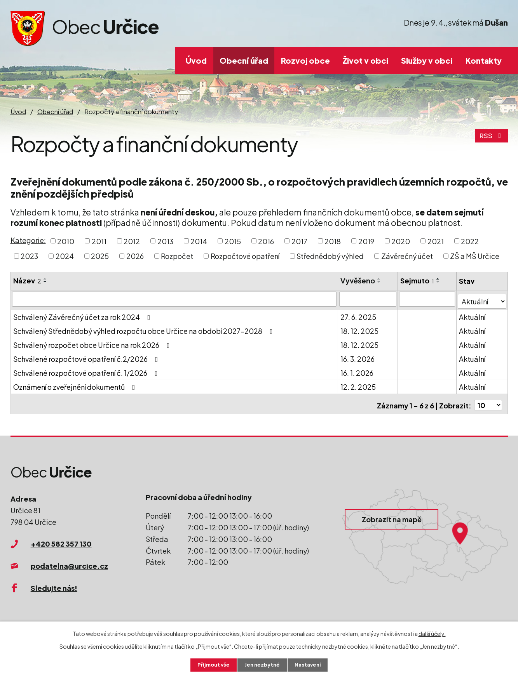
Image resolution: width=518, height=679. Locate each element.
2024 (65, 256)
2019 (366, 240)
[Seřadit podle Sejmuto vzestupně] (438, 278)
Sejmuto (417, 280)
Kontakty (484, 60)
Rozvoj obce (305, 60)
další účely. (432, 632)
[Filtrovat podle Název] (174, 299)
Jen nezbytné (262, 664)
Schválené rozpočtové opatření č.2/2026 (87, 356)
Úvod (196, 60)
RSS (491, 138)
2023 (29, 256)
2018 (332, 240)
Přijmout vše (211, 664)
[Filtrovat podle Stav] (482, 299)
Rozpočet (177, 256)
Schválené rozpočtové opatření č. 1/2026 (87, 370)
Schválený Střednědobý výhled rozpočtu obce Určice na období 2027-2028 (144, 328)
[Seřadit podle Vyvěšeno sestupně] (379, 281)
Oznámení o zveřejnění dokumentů (75, 384)
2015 (233, 240)
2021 (435, 240)
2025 (100, 256)
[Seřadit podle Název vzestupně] (45, 278)
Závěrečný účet (407, 256)
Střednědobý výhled (330, 256)
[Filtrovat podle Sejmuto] (427, 299)
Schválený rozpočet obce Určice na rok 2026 (93, 342)
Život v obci (365, 60)
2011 (99, 240)
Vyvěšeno (358, 280)
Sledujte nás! (54, 582)
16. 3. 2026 (358, 356)
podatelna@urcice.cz (69, 560)
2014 (198, 240)
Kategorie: (28, 240)
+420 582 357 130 (61, 539)
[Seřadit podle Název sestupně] (45, 281)
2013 (165, 240)
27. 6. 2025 (359, 314)
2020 (400, 240)
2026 (135, 256)
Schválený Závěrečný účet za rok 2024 (83, 314)
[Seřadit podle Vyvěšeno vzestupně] (379, 278)
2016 (266, 240)
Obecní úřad (244, 60)
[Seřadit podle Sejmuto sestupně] (438, 281)
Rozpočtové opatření (245, 256)
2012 (132, 240)
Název (27, 280)
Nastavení (309, 664)
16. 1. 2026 (357, 370)
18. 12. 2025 (360, 328)
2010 (65, 240)
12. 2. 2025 (358, 384)
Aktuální (473, 314)
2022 (470, 240)
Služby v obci (426, 60)
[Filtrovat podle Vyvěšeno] (368, 299)
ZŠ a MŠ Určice (474, 256)
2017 (299, 240)
